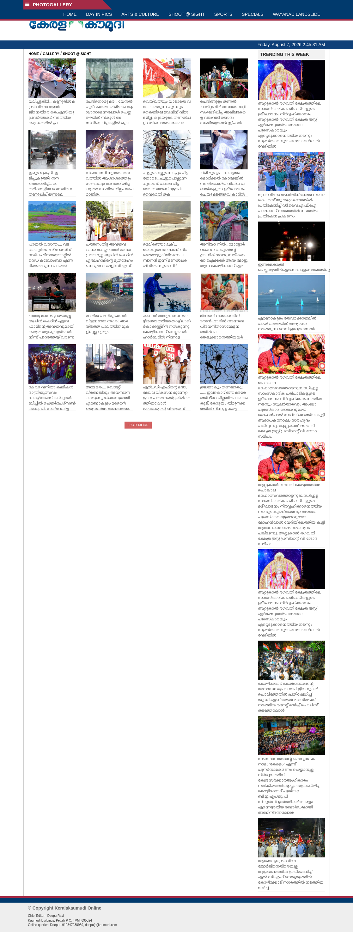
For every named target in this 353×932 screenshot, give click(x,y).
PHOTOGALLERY (48, 4)
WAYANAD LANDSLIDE (296, 14)
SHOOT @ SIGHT (187, 14)
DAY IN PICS (99, 14)
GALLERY (51, 54)
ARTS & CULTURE (140, 14)
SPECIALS (252, 14)
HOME (69, 14)
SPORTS (223, 14)
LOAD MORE (138, 425)
